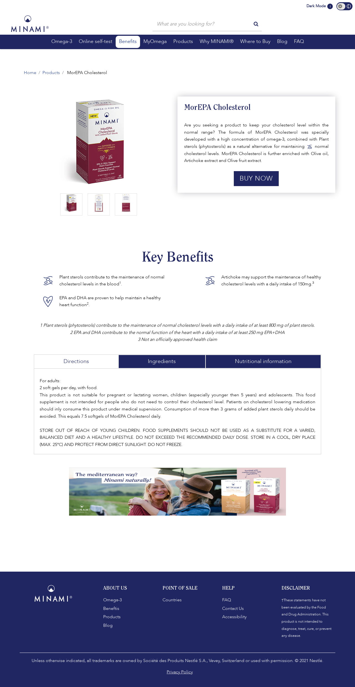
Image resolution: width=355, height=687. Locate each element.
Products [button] (183, 41)
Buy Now (256, 178)
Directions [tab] (76, 361)
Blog (108, 625)
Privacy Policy (180, 672)
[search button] (256, 23)
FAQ (226, 600)
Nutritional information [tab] (263, 361)
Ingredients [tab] (162, 361)
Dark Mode (316, 6)
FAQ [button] (299, 41)
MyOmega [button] (155, 41)
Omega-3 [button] (61, 41)
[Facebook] (44, 616)
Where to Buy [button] (255, 41)
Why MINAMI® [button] (217, 41)
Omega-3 (112, 600)
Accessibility (234, 617)
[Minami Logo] (29, 23)
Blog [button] (282, 41)
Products (51, 73)
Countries (172, 600)
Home (30, 73)
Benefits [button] (128, 41)
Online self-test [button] (95, 41)
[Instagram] (55, 616)
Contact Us (233, 608)
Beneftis (111, 608)
